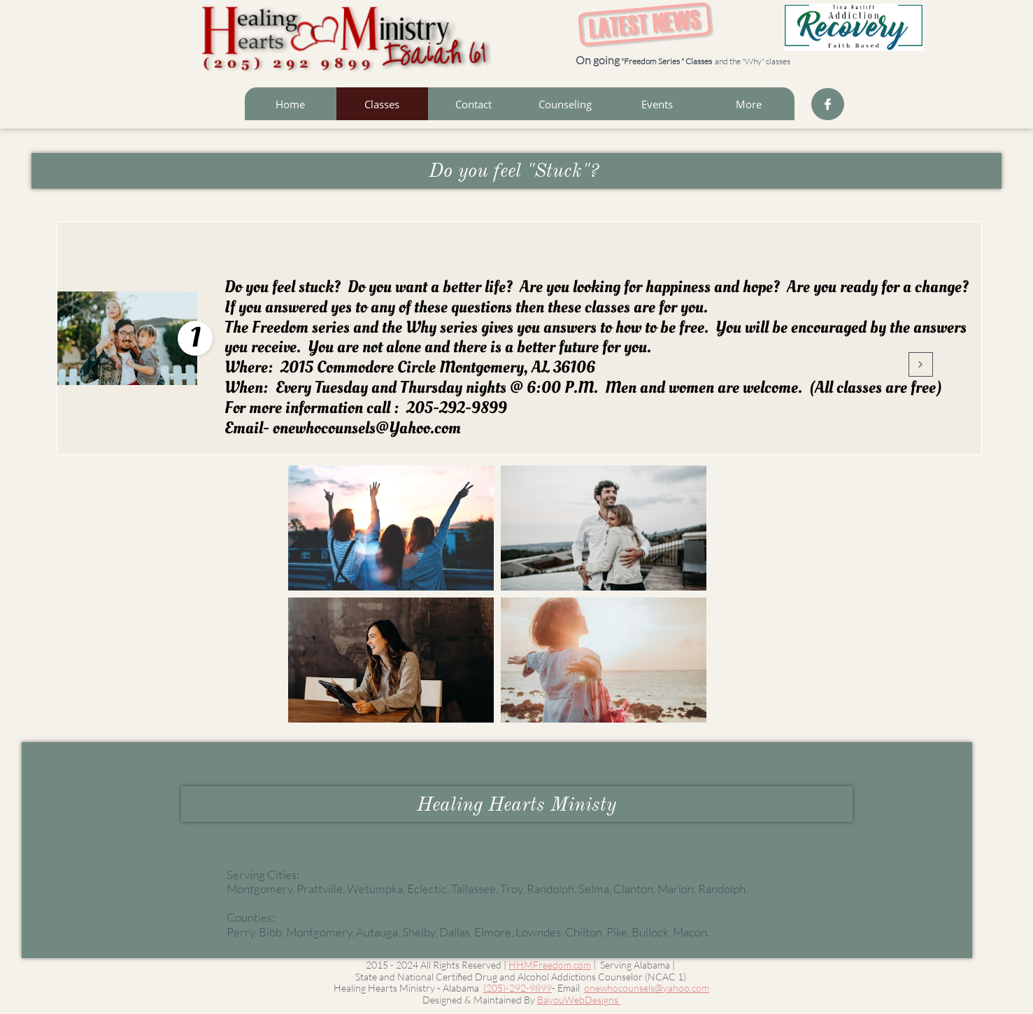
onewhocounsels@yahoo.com (646, 988)
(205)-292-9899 (517, 988)
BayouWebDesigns (578, 1000)
